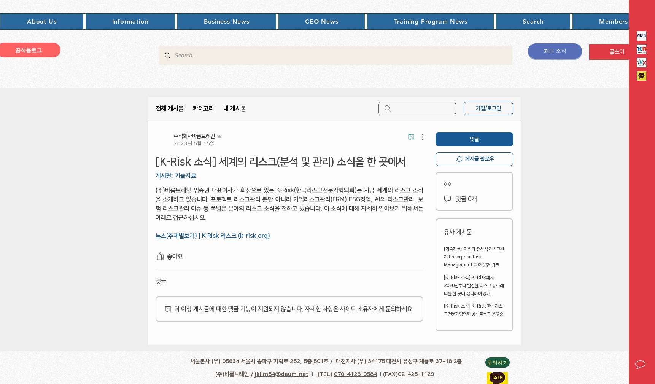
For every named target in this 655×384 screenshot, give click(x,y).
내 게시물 (234, 108)
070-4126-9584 (355, 374)
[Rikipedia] (641, 36)
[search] (417, 108)
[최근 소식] (555, 51)
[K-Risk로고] (641, 49)
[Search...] (335, 55)
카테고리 (203, 108)
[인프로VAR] (641, 62)
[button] (41, 21)
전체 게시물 (170, 108)
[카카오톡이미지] (641, 76)
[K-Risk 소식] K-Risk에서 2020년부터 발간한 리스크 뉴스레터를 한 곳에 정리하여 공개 (474, 285)
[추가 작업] (418, 137)
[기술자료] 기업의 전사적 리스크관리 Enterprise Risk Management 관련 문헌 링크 (474, 257)
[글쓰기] (617, 52)
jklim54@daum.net (281, 374)
